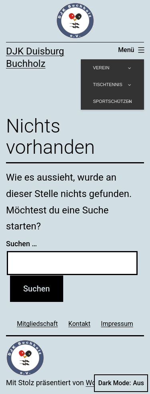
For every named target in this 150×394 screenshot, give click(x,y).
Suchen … (21, 243)
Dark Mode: (121, 383)
